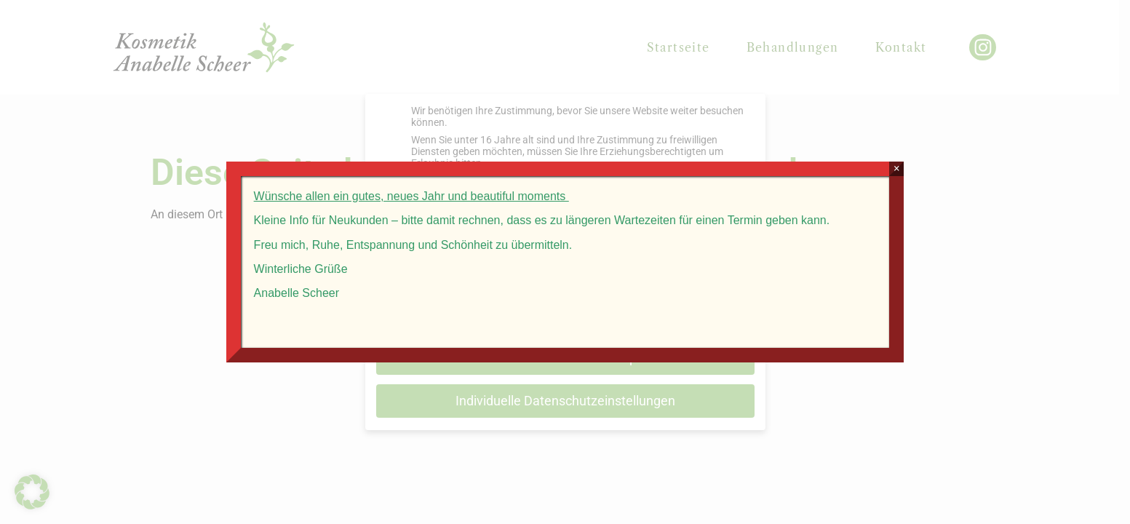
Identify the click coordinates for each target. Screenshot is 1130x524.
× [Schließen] (924, 165)
